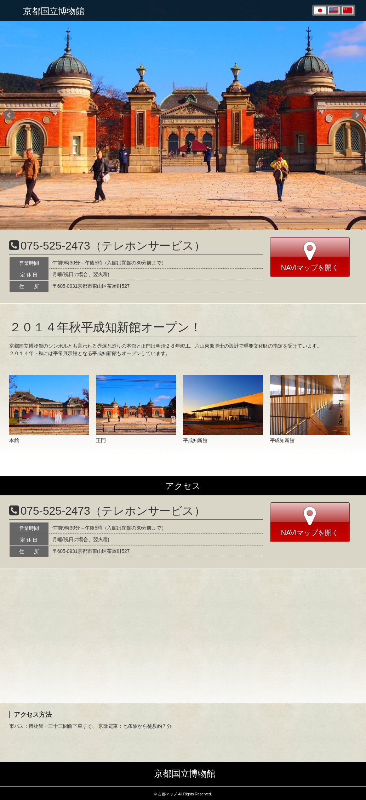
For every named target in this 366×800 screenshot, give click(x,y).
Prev (9, 115)
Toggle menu (11, 11)
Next (356, 115)
